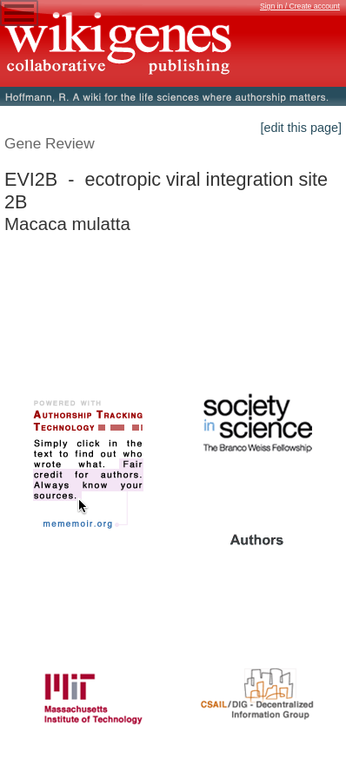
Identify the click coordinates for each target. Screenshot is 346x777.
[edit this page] (301, 128)
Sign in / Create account (300, 6)
